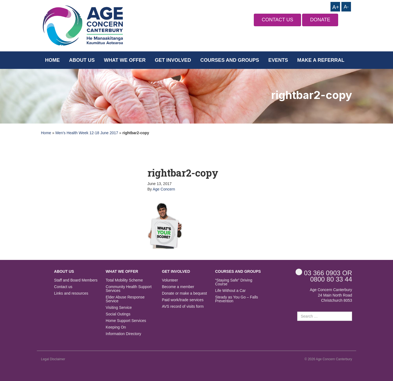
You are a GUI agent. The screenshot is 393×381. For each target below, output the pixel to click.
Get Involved (173, 60)
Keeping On (116, 327)
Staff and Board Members (75, 280)
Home (52, 60)
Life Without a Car (230, 291)
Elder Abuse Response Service (125, 299)
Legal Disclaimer (53, 359)
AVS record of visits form (183, 306)
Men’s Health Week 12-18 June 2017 (86, 133)
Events (278, 60)
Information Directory (123, 334)
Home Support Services (126, 321)
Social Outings (118, 314)
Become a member (178, 287)
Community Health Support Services (128, 289)
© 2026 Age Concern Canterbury (328, 359)
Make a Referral (320, 60)
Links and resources (71, 293)
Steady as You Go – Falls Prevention (236, 299)
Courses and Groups (229, 60)
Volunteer (170, 280)
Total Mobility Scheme (124, 280)
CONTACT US (277, 19)
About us (82, 60)
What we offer (125, 60)
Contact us (63, 287)
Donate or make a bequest (184, 293)
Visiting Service (119, 308)
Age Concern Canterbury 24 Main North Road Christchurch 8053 (331, 295)
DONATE (320, 19)
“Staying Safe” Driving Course (233, 282)
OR (324, 273)
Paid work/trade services (183, 300)
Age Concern (164, 189)
